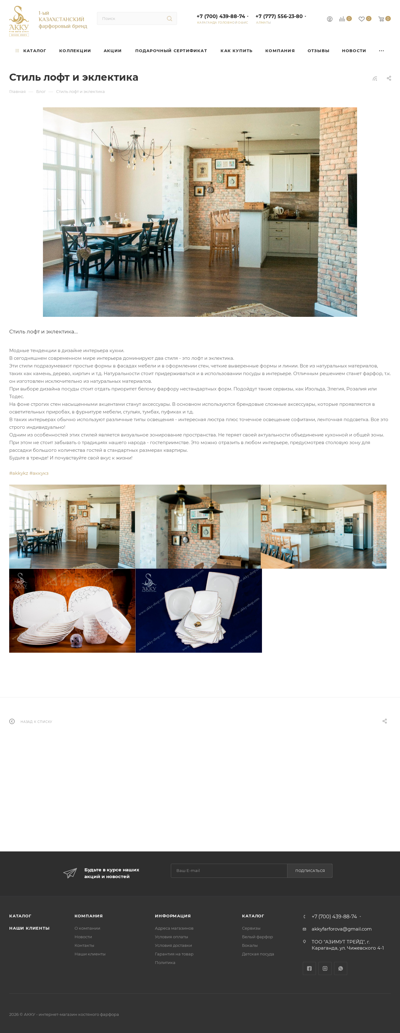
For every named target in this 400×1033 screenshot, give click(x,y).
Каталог (20, 915)
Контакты (84, 945)
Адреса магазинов (174, 928)
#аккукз (38, 473)
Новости (83, 936)
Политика (165, 962)
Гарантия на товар (174, 953)
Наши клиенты (29, 928)
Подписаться (310, 871)
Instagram (325, 968)
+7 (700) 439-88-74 (221, 16)
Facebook (309, 968)
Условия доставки (173, 945)
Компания (89, 915)
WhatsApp (340, 968)
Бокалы (250, 945)
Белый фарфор (257, 936)
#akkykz (18, 473)
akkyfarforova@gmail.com (342, 929)
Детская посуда (258, 953)
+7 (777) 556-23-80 (279, 16)
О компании (87, 928)
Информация (173, 915)
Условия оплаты (171, 936)
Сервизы (251, 928)
